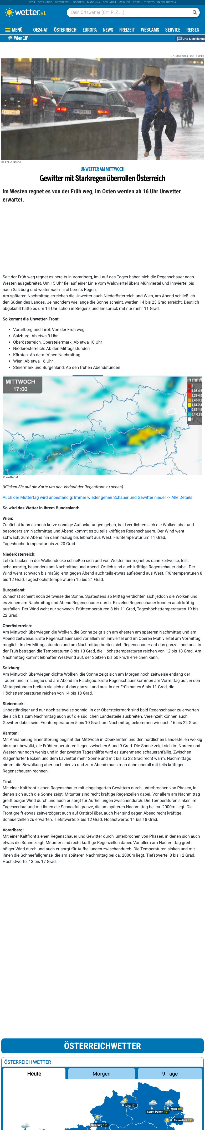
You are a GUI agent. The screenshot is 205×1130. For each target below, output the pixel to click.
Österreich (62, 2)
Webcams (150, 30)
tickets (149, 2)
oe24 (32, 2)
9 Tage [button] (170, 1074)
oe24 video (45, 2)
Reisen (137, 2)
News (108, 30)
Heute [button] (34, 1074)
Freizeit (127, 30)
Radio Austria (166, 2)
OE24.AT (40, 30)
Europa (90, 30)
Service (172, 30)
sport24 (78, 2)
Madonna (93, 2)
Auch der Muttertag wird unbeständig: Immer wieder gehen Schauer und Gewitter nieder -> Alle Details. (98, 497)
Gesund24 (109, 2)
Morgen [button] (102, 1074)
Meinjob (124, 2)
